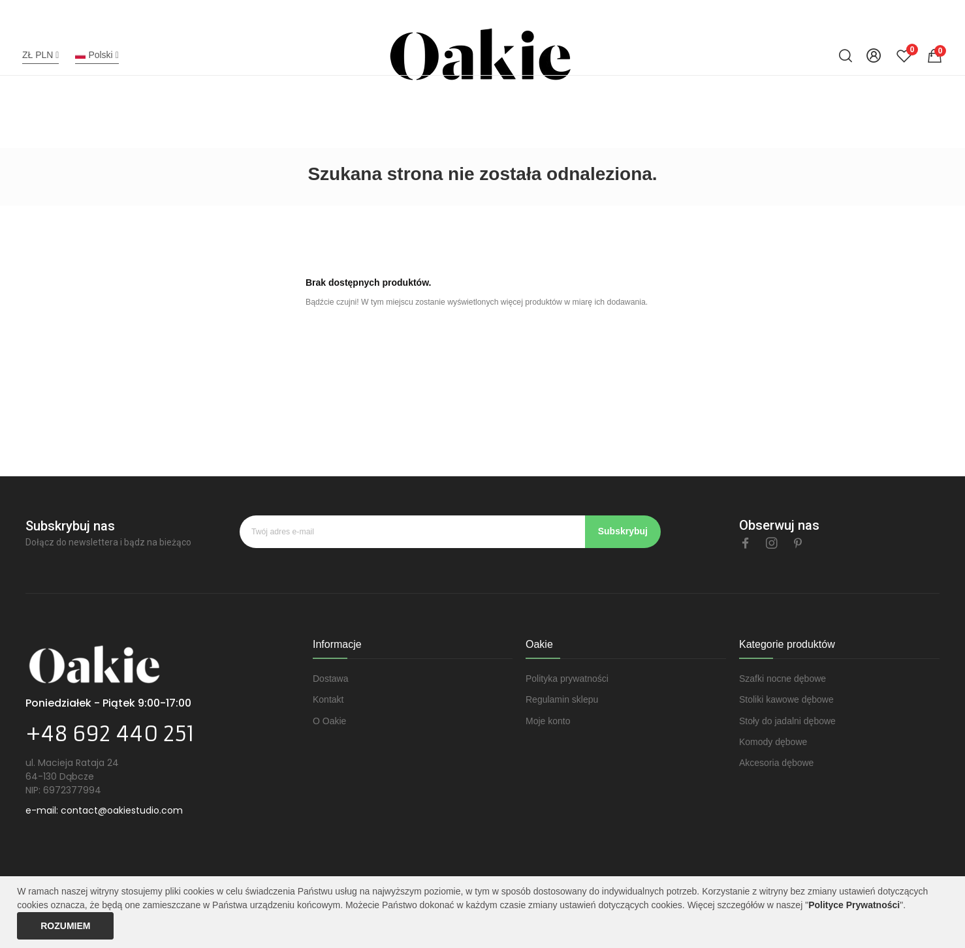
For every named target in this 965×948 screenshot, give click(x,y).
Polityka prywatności (567, 678)
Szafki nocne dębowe (782, 678)
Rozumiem (65, 926)
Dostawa (330, 678)
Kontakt (328, 699)
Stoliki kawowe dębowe (786, 699)
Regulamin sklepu (562, 699)
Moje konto (548, 721)
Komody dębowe (773, 742)
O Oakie (329, 721)
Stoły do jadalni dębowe (787, 721)
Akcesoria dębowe (776, 762)
